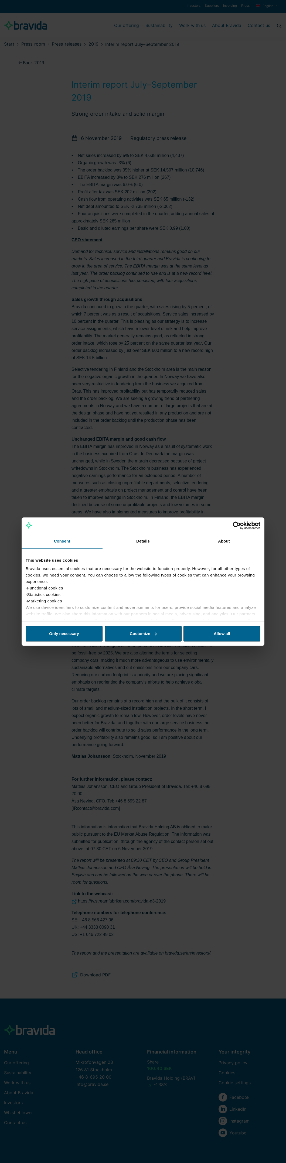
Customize (143, 633)
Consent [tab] (62, 541)
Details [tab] (143, 541)
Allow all (222, 633)
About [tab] (224, 541)
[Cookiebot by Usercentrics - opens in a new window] (236, 526)
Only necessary (64, 633)
